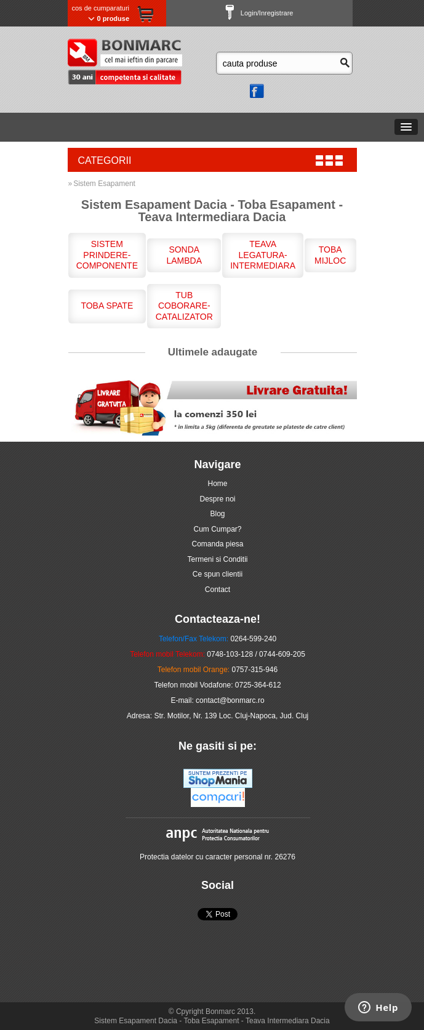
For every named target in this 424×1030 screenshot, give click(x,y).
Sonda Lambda (184, 255)
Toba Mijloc (330, 255)
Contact (217, 589)
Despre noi (217, 499)
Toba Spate (107, 305)
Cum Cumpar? (217, 529)
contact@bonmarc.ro (230, 700)
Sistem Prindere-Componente (107, 254)
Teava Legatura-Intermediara (262, 254)
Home (217, 483)
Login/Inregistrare (259, 13)
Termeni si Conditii (217, 559)
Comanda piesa (217, 544)
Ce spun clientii (217, 574)
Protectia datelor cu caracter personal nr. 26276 (217, 857)
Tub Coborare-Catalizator (184, 306)
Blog (217, 513)
